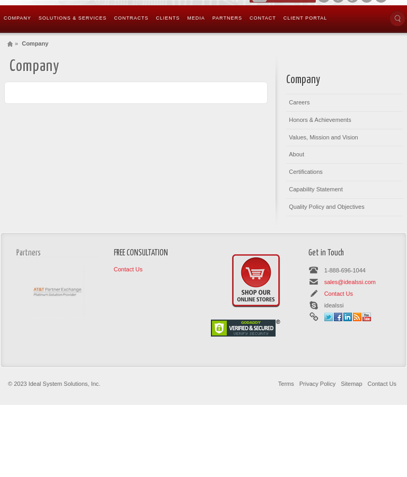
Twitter (328, 317)
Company (17, 18)
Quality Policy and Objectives (326, 207)
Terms (286, 384)
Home (10, 43)
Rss (357, 317)
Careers (299, 102)
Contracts (131, 18)
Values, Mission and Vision (323, 137)
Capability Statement (316, 189)
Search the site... (397, 18)
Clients (168, 18)
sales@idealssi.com (350, 282)
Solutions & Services (73, 18)
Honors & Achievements (320, 120)
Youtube (366, 317)
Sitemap (351, 384)
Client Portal (306, 18)
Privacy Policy (317, 384)
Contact (263, 18)
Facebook (338, 317)
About (296, 154)
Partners (227, 18)
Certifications (306, 172)
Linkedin (347, 317)
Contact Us (128, 269)
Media (196, 18)
